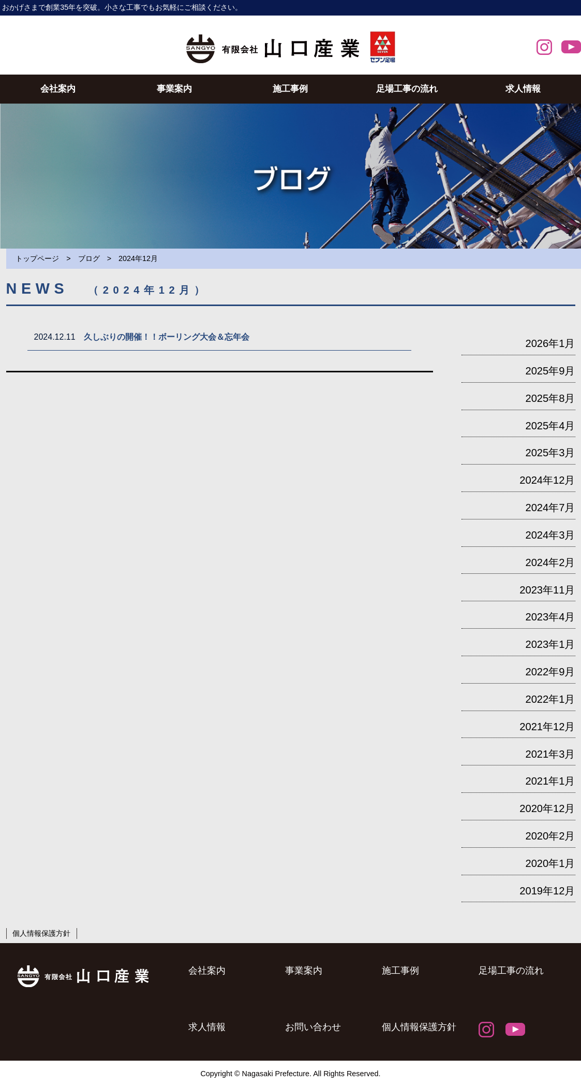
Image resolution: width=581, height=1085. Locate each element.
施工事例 (290, 88)
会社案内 (58, 88)
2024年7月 (550, 507)
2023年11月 (547, 590)
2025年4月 (550, 425)
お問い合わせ (313, 1027)
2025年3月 (550, 452)
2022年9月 (550, 671)
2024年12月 (547, 480)
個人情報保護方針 (41, 933)
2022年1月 (550, 699)
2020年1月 (550, 863)
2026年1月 (550, 343)
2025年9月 (550, 371)
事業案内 (174, 88)
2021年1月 (550, 781)
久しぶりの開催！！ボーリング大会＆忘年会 (171, 336)
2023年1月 (550, 644)
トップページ (37, 258)
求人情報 (523, 88)
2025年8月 (550, 398)
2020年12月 (547, 808)
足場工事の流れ (407, 88)
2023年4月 (550, 617)
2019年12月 (547, 890)
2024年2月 (550, 562)
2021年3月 (550, 754)
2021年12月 (547, 726)
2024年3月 (550, 535)
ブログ (89, 258)
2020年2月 (550, 836)
